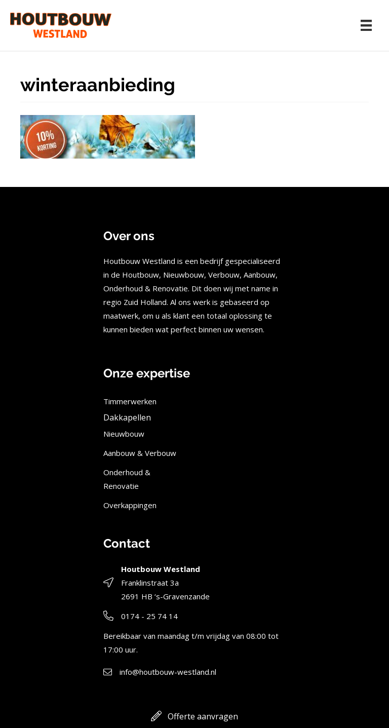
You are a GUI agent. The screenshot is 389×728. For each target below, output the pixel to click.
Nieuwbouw (123, 434)
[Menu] (366, 25)
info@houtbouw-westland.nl (168, 672)
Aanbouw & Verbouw (139, 453)
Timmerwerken (130, 401)
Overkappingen (130, 505)
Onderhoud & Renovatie (126, 479)
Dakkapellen (127, 417)
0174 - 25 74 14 (149, 616)
